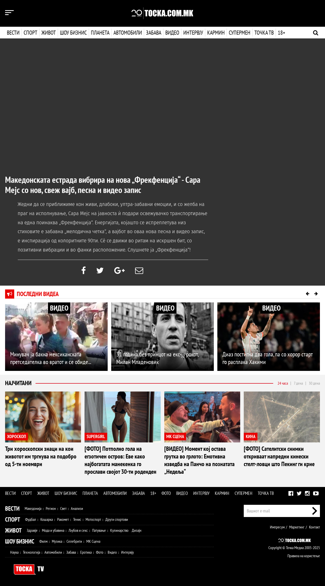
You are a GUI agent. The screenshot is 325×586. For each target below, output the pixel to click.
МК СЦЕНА (175, 436)
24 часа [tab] (283, 383)
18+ (281, 32)
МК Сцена (93, 541)
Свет (63, 508)
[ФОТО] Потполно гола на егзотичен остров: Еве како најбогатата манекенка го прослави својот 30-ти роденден (120, 460)
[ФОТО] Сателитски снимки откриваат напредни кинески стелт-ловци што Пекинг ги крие (279, 456)
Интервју (193, 32)
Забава (153, 32)
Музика (57, 541)
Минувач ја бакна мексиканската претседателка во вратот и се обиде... (50, 358)
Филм (43, 541)
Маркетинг (296, 526)
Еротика (86, 552)
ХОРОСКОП (16, 436)
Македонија (33, 508)
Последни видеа (38, 294)
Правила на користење (303, 555)
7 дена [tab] (298, 383)
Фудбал (30, 519)
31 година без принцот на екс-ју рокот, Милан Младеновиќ (157, 358)
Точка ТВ (263, 32)
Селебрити (74, 541)
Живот (48, 32)
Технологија (31, 552)
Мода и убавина (53, 530)
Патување (99, 530)
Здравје (32, 530)
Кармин (215, 32)
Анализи (77, 508)
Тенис (77, 519)
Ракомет (63, 519)
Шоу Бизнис (19, 541)
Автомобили (127, 32)
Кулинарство (119, 530)
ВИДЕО (59, 308)
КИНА (250, 436)
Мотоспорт (93, 519)
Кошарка (46, 519)
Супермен (239, 32)
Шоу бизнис (73, 32)
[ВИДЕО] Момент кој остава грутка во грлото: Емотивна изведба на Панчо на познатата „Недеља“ (199, 460)
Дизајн (136, 530)
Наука (14, 552)
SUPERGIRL (96, 436)
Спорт (30, 32)
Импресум (277, 526)
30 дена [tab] (314, 383)
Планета (100, 32)
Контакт (314, 526)
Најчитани (18, 383)
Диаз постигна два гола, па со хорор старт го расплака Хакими (267, 358)
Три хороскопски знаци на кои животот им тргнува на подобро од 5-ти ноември (40, 456)
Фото (166, 493)
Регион (51, 508)
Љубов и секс (78, 530)
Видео (172, 32)
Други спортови (116, 519)
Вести (13, 32)
